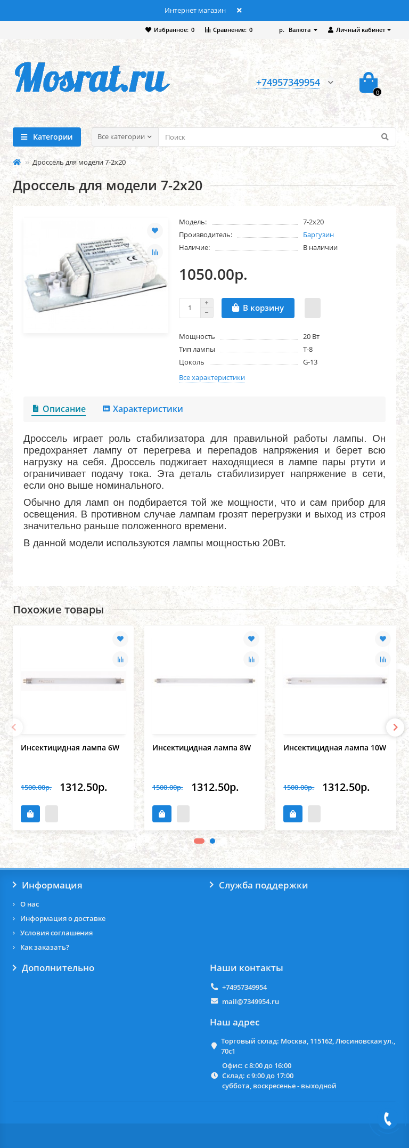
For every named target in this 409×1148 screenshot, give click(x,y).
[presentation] (14, 727)
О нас (29, 904)
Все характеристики (212, 377)
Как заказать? (44, 947)
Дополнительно (53, 968)
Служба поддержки (259, 885)
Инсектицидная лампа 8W (201, 747)
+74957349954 (244, 987)
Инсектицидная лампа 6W (70, 747)
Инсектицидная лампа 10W (334, 747)
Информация (48, 885)
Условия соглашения (56, 932)
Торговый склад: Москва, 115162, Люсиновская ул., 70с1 (308, 1046)
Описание (58, 409)
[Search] (277, 137)
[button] (199, 841)
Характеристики (142, 409)
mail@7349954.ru (250, 1001)
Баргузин (318, 234)
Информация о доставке (62, 918)
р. (295, 30)
